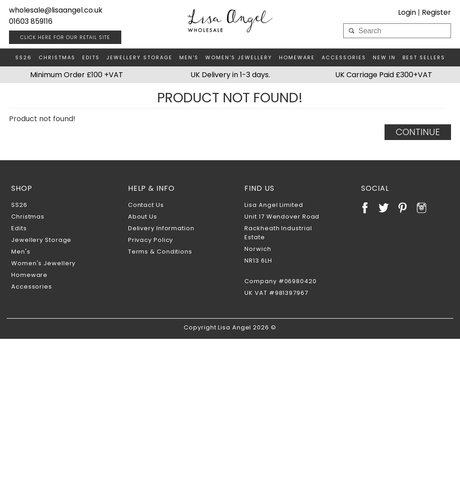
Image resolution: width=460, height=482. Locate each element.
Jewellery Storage (139, 57)
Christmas (57, 57)
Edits (91, 57)
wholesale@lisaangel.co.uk (55, 10)
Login (407, 12)
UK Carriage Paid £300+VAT (383, 75)
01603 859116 (31, 21)
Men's (189, 57)
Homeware (297, 57)
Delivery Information (161, 228)
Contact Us (146, 205)
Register (436, 12)
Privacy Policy (150, 240)
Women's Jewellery (238, 57)
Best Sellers (423, 57)
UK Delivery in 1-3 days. (230, 75)
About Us (142, 216)
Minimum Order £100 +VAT (76, 75)
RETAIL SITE (65, 37)
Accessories (344, 57)
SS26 (23, 57)
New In (384, 57)
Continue (418, 132)
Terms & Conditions (160, 251)
